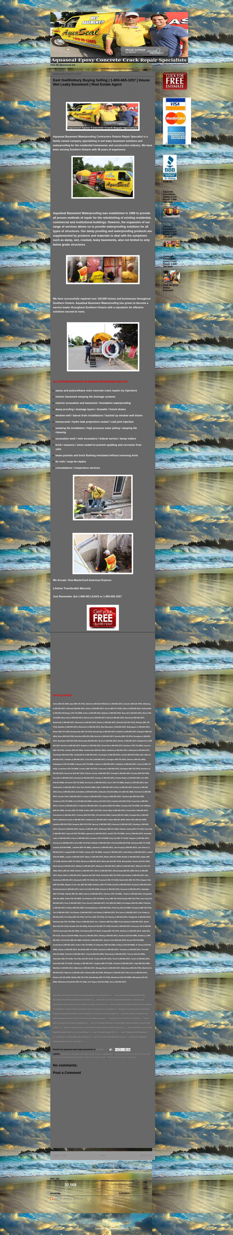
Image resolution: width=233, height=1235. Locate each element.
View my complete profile (62, 1203)
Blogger (133, 1228)
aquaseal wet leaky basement (68, 1198)
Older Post (146, 1155)
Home (103, 1155)
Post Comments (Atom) (109, 1164)
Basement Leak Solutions (51, 8)
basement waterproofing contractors (133, 1054)
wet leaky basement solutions (122, 1057)
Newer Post (60, 1155)
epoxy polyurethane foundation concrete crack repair (79, 1057)
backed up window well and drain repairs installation (87, 1054)
